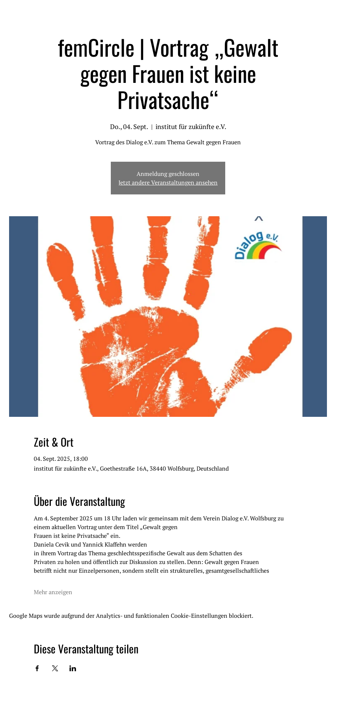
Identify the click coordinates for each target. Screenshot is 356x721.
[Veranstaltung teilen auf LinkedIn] (72, 668)
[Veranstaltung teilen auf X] (55, 668)
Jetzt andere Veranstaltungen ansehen (168, 182)
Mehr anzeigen (53, 592)
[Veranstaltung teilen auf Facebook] (37, 668)
